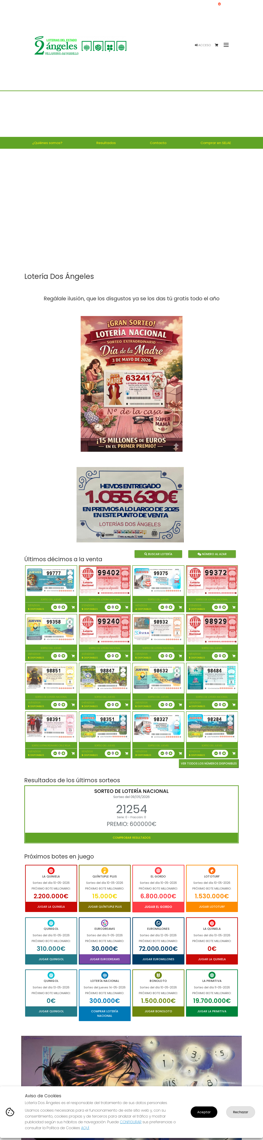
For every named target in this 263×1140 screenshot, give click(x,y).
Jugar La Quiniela (51, 907)
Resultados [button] (106, 142)
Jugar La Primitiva (211, 1011)
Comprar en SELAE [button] (216, 142)
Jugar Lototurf (212, 907)
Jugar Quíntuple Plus (105, 907)
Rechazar (240, 1112)
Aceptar (204, 1112)
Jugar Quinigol (51, 959)
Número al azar (211, 554)
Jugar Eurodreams (105, 959)
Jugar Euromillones (158, 959)
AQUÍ (85, 1127)
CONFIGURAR (131, 1121)
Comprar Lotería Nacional (104, 1013)
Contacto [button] (158, 142)
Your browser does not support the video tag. (131, 211)
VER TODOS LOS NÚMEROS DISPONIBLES (209, 763)
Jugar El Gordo (158, 907)
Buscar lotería (158, 554)
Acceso (203, 45)
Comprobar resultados (131, 838)
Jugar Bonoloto (158, 1011)
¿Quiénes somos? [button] (47, 142)
